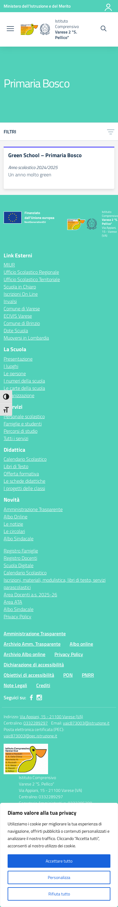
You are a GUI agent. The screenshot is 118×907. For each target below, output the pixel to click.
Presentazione (18, 358)
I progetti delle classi (24, 488)
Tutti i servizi (16, 438)
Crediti (43, 685)
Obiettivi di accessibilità (29, 675)
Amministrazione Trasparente (33, 509)
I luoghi (11, 366)
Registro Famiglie (21, 550)
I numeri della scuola (24, 380)
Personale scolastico (24, 416)
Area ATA (13, 601)
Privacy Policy (17, 616)
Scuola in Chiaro (20, 286)
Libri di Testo (16, 466)
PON (68, 675)
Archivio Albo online (24, 654)
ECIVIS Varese (18, 315)
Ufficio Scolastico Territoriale (32, 279)
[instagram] (39, 697)
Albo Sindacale (18, 538)
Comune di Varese (22, 308)
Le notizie (13, 524)
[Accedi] (108, 6)
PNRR (88, 675)
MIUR (9, 264)
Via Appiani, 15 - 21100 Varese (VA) (51, 716)
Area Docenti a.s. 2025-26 (30, 594)
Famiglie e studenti (23, 423)
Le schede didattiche (24, 481)
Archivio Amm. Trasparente (32, 644)
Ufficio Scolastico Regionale (31, 272)
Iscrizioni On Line (21, 294)
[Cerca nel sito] (103, 29)
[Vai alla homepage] (35, 29)
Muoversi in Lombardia (26, 337)
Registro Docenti (20, 558)
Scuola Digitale (18, 565)
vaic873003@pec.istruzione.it (30, 735)
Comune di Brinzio (22, 323)
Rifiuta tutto (59, 894)
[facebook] (31, 697)
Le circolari (14, 531)
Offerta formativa (21, 473)
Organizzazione (19, 395)
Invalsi (10, 301)
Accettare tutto (59, 861)
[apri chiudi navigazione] (10, 29)
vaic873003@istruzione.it (86, 723)
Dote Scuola (16, 330)
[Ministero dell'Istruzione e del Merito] (37, 6)
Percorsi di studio (20, 431)
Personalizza (59, 877)
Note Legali (15, 685)
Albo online (81, 644)
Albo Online (15, 516)
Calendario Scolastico (25, 459)
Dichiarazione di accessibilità (34, 664)
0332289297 (35, 723)
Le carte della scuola (24, 388)
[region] (59, 855)
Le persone (15, 373)
